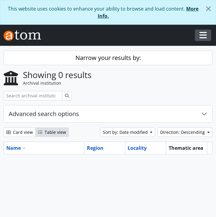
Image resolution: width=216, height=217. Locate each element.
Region (95, 148)
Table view (52, 132)
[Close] (208, 8)
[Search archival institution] (33, 95)
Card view (19, 132)
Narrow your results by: (108, 58)
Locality (137, 148)
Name (13, 148)
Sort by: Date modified (126, 132)
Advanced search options (44, 114)
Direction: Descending (183, 132)
